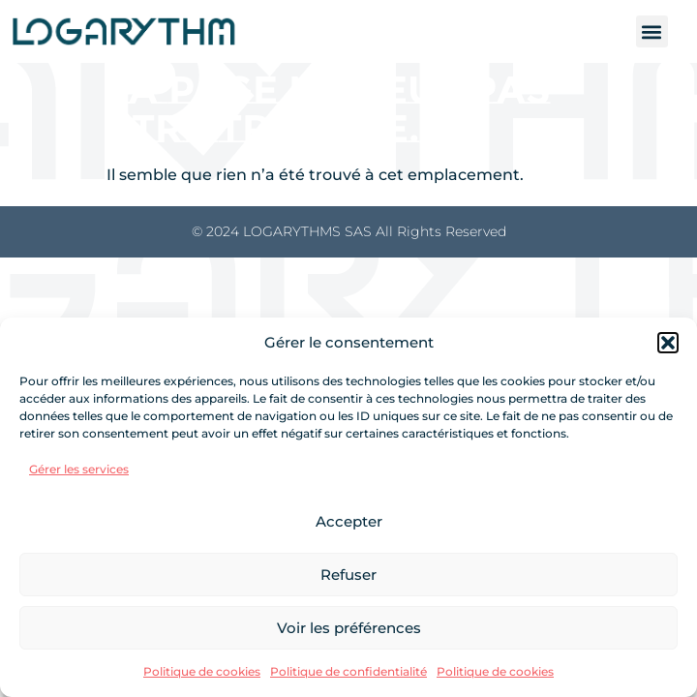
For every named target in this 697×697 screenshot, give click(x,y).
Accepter (349, 521)
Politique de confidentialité (348, 671)
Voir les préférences (349, 628)
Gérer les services (79, 469)
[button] (668, 342)
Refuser (348, 574)
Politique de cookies (201, 671)
